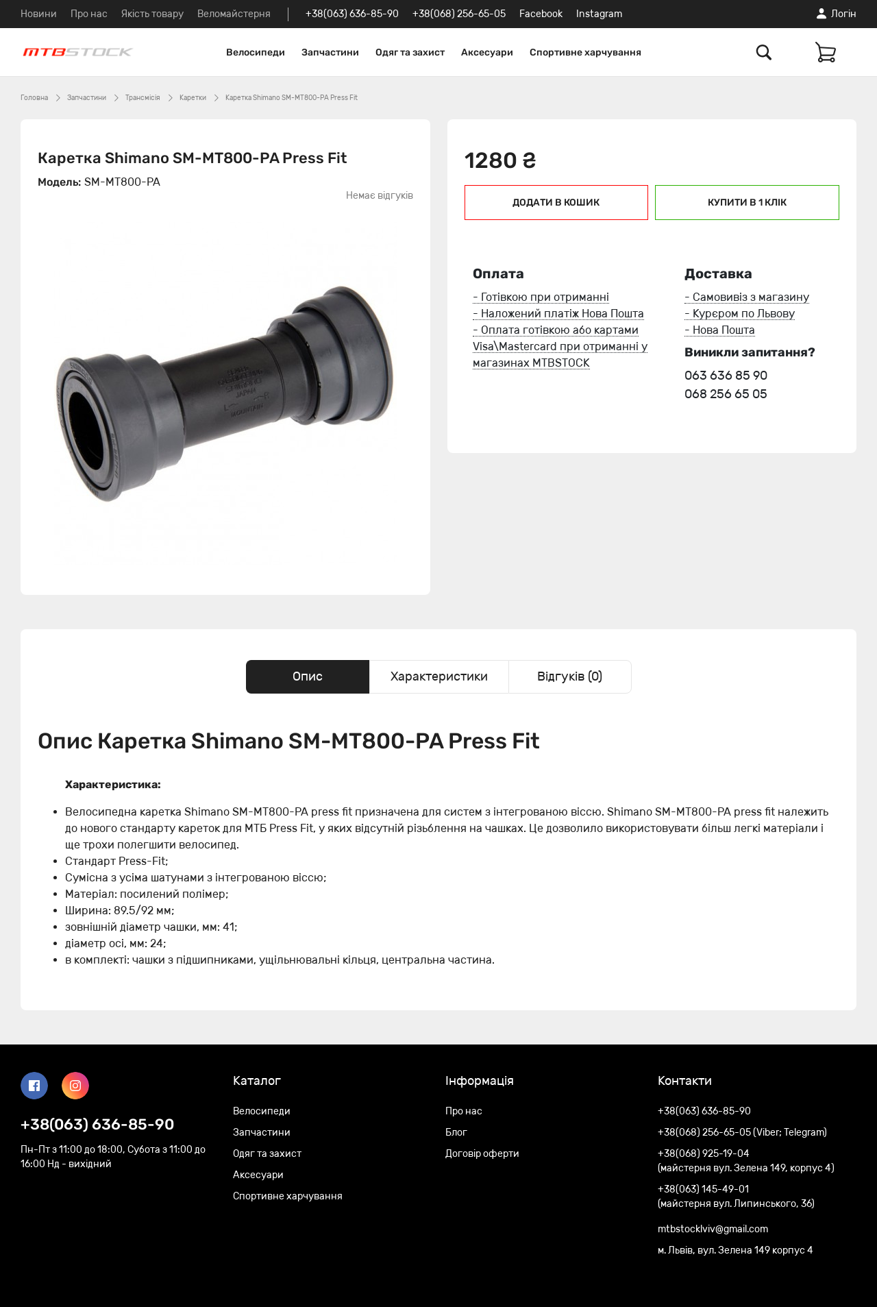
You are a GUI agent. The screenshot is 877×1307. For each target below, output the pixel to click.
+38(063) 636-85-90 (352, 14)
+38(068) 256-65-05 (459, 14)
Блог (456, 1132)
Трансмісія (142, 98)
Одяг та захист (410, 52)
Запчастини (330, 52)
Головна (34, 98)
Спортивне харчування (585, 52)
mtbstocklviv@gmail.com (713, 1229)
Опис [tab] (308, 676)
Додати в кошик (556, 202)
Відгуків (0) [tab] (569, 676)
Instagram (599, 14)
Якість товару (152, 14)
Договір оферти (482, 1154)
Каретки (193, 98)
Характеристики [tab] (439, 676)
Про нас (89, 14)
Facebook (541, 14)
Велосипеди (255, 52)
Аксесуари (487, 52)
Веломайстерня (234, 14)
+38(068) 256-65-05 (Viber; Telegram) (742, 1132)
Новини (39, 14)
